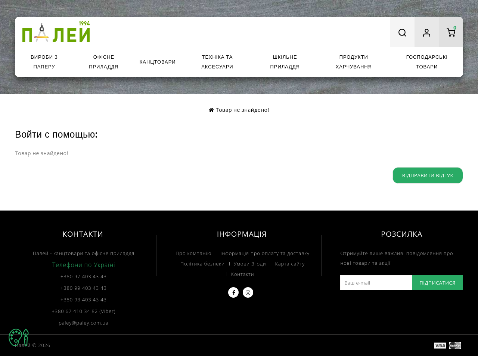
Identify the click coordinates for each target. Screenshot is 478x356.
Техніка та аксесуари (217, 61)
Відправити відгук (427, 175)
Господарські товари (427, 61)
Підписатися (437, 282)
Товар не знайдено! (242, 109)
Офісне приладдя (103, 61)
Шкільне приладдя (285, 61)
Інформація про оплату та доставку (264, 253)
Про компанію (193, 253)
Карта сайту (290, 263)
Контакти (242, 274)
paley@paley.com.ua (83, 322)
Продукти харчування (354, 61)
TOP (18, 337)
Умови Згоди (250, 263)
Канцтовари (158, 61)
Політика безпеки (202, 263)
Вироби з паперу (44, 61)
